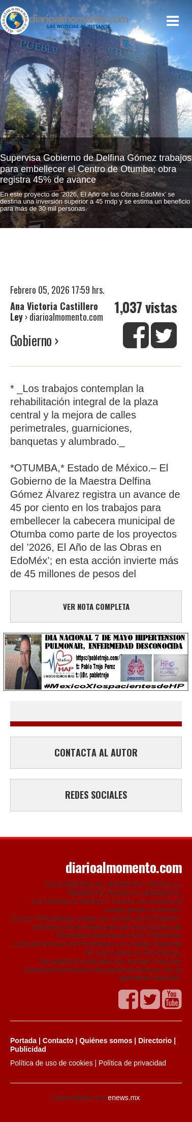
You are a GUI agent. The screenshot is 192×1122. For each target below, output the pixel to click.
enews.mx (124, 1097)
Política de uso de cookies (51, 1063)
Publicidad (28, 1049)
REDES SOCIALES (96, 794)
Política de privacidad (132, 1063)
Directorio (155, 1040)
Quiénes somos (105, 1040)
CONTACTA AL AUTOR (96, 752)
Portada (23, 1040)
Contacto (58, 1040)
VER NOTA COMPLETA (96, 606)
